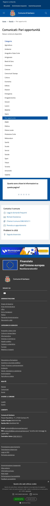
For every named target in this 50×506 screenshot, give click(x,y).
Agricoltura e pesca (7, 376)
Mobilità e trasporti (7, 349)
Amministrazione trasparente (11, 465)
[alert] (25, 493)
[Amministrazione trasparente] (19, 6)
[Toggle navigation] (4, 13)
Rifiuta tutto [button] (31, 499)
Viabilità (7, 175)
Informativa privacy (7, 471)
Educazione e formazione (9, 360)
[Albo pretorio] (7, 6)
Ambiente (8, 49)
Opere (7, 114)
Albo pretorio (5, 468)
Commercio (8, 65)
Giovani (7, 102)
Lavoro (7, 106)
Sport (6, 158)
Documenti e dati (6, 320)
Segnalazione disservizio (9, 449)
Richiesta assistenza (8, 455)
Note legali (4, 473)
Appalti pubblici (6, 341)
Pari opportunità (10, 118)
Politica (7, 126)
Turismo (7, 166)
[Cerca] (46, 13)
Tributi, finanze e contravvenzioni (12, 365)
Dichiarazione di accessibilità (10, 476)
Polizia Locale (9, 130)
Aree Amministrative (8, 306)
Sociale (7, 154)
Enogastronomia (10, 98)
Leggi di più (28, 491)
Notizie (3, 387)
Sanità (7, 142)
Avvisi (3, 392)
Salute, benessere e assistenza (11, 371)
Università (8, 171)
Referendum (9, 138)
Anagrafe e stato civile (8, 330)
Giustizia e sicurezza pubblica (10, 363)
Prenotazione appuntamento (10, 447)
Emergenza (8, 94)
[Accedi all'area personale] (35, 6)
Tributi (7, 162)
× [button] (48, 481)
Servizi (7, 150)
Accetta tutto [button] (19, 499)
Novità (11, 21)
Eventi (3, 404)
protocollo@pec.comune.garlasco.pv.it (17, 431)
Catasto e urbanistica (8, 344)
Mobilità (7, 110)
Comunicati (5, 389)
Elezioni (7, 90)
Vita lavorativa (6, 336)
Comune (7, 69)
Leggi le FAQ (5, 452)
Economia (8, 81)
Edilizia (7, 85)
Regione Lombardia (9, 2)
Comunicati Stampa (11, 73)
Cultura (7, 77)
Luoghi (3, 402)
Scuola (7, 146)
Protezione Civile (10, 134)
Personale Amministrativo (9, 317)
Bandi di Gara (9, 61)
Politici (3, 315)
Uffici (3, 309)
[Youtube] (5, 293)
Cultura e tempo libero (8, 333)
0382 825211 (17, 436)
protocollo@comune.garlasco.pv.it (17, 428)
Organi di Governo (7, 304)
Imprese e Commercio (8, 339)
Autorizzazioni (6, 373)
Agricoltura (8, 45)
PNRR (7, 122)
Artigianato (8, 57)
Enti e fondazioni (6, 312)
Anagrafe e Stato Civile (12, 53)
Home (4, 21)
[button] (25, 503)
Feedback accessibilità (8, 479)
